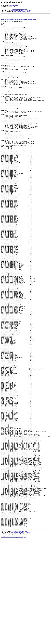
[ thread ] (19, 11)
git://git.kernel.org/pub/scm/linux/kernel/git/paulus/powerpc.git (18, 20)
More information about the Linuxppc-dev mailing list (13, 639)
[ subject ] (24, 11)
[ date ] (15, 11)
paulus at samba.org (13, 5)
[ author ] (29, 11)
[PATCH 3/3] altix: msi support (19, 9)
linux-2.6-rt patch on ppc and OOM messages (20, 10)
